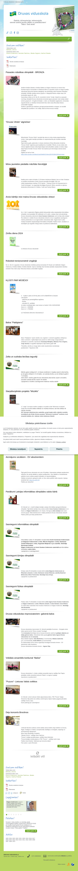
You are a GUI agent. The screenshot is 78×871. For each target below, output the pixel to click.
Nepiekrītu (38, 449)
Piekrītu (59, 449)
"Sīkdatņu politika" (61, 442)
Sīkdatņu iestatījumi (18, 449)
